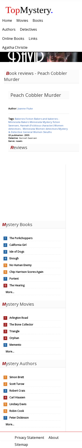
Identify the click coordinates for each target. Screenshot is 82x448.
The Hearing (16, 285)
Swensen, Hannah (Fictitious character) (31, 125)
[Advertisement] (33, 191)
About (54, 437)
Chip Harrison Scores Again (26, 272)
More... (10, 292)
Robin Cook (16, 411)
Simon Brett (16, 377)
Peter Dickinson (19, 417)
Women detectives (47, 128)
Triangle (14, 331)
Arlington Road (18, 318)
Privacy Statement (29, 437)
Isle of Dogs (16, 251)
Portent (14, 278)
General (28, 132)
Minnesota (36, 122)
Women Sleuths (42, 132)
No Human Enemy (20, 265)
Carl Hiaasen (17, 397)
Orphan (14, 338)
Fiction (30, 118)
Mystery (29, 10)
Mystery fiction (51, 122)
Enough (14, 258)
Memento (15, 345)
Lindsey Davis (17, 404)
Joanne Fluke (25, 108)
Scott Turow (16, 384)
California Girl (17, 245)
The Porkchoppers (20, 238)
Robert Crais (17, 391)
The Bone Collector (21, 324)
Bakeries (20, 118)
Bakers (25, 122)
